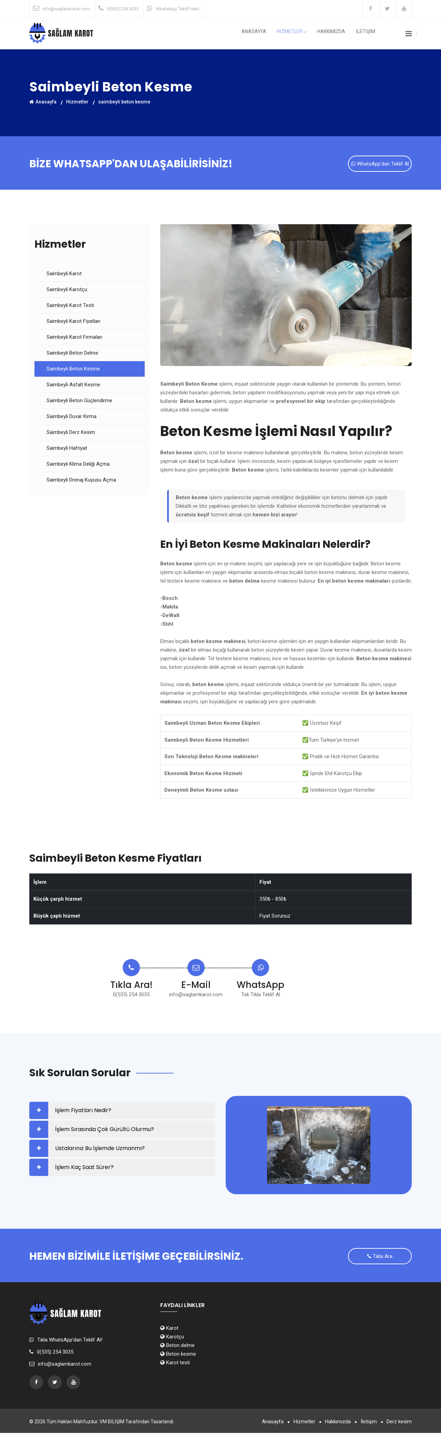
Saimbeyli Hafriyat (67, 449)
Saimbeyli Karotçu (67, 290)
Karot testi (175, 1365)
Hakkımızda (337, 34)
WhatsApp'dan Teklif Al (380, 164)
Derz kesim (399, 1424)
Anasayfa (267, 34)
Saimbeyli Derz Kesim (71, 433)
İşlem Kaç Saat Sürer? (84, 1168)
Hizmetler (77, 101)
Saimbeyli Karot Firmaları (74, 338)
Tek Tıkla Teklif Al (260, 995)
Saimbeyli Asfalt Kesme (73, 386)
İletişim (367, 1424)
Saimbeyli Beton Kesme (73, 370)
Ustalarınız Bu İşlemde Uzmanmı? (100, 1149)
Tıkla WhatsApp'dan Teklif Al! (69, 1342)
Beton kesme (178, 1356)
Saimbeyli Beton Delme (72, 354)
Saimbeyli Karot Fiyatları (73, 322)
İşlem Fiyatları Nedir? (83, 1111)
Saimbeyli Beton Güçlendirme (79, 401)
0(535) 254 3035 (123, 8)
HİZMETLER (301, 34)
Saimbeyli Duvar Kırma (71, 417)
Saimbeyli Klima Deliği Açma (78, 465)
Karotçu (172, 1339)
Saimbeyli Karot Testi (70, 306)
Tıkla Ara (379, 1258)
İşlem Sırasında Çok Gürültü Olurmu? (104, 1130)
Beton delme (177, 1347)
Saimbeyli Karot (64, 274)
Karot (169, 1330)
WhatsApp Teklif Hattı (177, 8)
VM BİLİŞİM (112, 1423)
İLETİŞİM (367, 34)
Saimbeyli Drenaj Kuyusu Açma (81, 481)
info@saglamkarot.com (66, 8)
